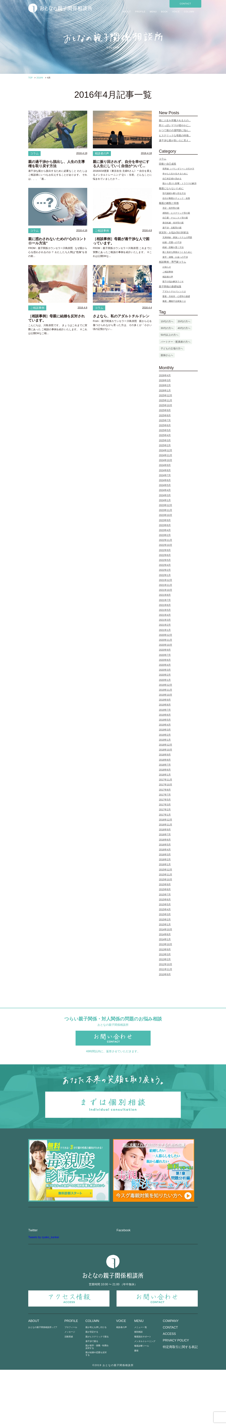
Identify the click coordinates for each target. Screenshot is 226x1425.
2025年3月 (165, 440)
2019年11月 (165, 689)
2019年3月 (165, 729)
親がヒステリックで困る (97, 1392)
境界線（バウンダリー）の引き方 (178, 169)
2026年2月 (165, 385)
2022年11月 (165, 540)
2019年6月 (165, 714)
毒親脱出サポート (142, 1392)
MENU (153, 11)
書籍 (136, 1406)
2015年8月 (165, 889)
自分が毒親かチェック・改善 (176, 198)
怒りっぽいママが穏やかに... (175, 125)
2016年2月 (165, 859)
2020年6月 (165, 659)
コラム (34, 153)
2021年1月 (165, 630)
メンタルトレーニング (144, 1396)
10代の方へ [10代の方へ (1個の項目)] (167, 321)
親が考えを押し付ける (96, 1382)
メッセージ (69, 1387)
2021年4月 (165, 615)
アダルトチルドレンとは (174, 291)
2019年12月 (165, 684)
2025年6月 (165, 425)
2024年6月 (165, 480)
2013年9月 (165, 949)
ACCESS (169, 1389)
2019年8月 (165, 704)
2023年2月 (165, 535)
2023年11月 (165, 510)
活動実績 (68, 1392)
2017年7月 (165, 794)
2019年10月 (165, 694)
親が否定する (91, 1387)
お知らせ (166, 267)
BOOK (164, 11)
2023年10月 (165, 515)
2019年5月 (165, 719)
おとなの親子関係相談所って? (42, 1382)
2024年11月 (165, 455)
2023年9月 (165, 520)
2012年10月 (165, 964)
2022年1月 (165, 575)
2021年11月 (165, 585)
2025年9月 (165, 410)
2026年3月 (165, 380)
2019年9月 (165, 699)
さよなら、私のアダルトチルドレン (121, 316)
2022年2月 (165, 570)
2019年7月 (165, 709)
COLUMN (189, 11)
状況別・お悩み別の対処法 (174, 232)
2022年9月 (165, 550)
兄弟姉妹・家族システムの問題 (177, 237)
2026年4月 (165, 375)
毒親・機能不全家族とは (174, 301)
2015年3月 (165, 914)
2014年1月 (165, 939)
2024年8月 (165, 470)
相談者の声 (102, 153)
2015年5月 (165, 904)
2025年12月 (165, 395)
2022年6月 (165, 555)
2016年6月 (165, 839)
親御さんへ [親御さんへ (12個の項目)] (167, 355)
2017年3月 (165, 804)
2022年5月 (165, 560)
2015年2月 (165, 919)
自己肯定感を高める (172, 178)
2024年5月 (165, 485)
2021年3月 (165, 619)
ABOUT (127, 11)
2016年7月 (165, 834)
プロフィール (70, 1382)
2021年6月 (165, 605)
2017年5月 (165, 799)
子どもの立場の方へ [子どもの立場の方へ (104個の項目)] (172, 348)
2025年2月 (165, 445)
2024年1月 (165, 500)
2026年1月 (165, 390)
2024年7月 (165, 475)
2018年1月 (165, 774)
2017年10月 (165, 784)
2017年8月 (165, 789)
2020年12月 (165, 635)
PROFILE (140, 11)
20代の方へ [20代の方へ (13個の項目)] (184, 321)
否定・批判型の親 (170, 208)
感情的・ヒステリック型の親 (176, 213)
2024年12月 (165, 450)
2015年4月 (165, 909)
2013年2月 (165, 959)
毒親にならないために (171, 188)
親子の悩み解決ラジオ (173, 281)
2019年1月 (165, 739)
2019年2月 (165, 734)
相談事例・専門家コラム (172, 261)
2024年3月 (165, 495)
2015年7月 (165, 894)
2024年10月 (165, 460)
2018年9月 (165, 754)
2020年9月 (165, 649)
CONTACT (185, 3)
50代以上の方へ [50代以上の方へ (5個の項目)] (169, 334)
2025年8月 (165, 415)
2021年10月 (165, 590)
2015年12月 (165, 869)
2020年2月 (165, 674)
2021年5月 (165, 610)
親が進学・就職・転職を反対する (97, 1402)
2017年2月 (165, 809)
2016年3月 (165, 854)
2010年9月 (165, 974)
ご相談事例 (102, 230)
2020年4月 (165, 664)
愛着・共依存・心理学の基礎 (176, 296)
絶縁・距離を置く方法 (173, 247)
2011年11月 (165, 969)
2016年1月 (165, 864)
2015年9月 (165, 884)
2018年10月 (165, 749)
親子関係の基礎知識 (170, 286)
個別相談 (138, 1387)
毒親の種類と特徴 (169, 203)
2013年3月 (165, 954)
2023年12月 (165, 505)
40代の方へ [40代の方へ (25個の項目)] (184, 328)
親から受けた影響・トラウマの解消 (179, 183)
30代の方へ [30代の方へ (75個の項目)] (167, 328)
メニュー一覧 (140, 1382)
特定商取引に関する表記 (180, 1402)
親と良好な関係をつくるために (177, 252)
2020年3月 (165, 669)
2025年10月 (165, 405)
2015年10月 (165, 879)
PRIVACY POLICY (176, 1396)
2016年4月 (165, 849)
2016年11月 (165, 824)
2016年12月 (165, 819)
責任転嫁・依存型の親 (173, 223)
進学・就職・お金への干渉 (175, 257)
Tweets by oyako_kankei (43, 1292)
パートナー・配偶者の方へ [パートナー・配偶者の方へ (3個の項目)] (175, 341)
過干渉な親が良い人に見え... (175, 140)
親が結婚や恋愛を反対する (96, 1409)
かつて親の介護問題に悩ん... (175, 130)
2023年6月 (165, 525)
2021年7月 (165, 600)
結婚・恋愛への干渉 (172, 242)
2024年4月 (165, 490)
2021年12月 (165, 580)
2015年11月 (165, 874)
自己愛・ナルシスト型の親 (175, 218)
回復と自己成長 (167, 163)
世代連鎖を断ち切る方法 (174, 193)
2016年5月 (165, 844)
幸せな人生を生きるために (175, 173)
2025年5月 (165, 430)
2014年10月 (165, 929)
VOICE (176, 11)
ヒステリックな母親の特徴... (175, 135)
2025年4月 (165, 435)
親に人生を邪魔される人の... (175, 120)
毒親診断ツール (141, 1401)
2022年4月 (165, 565)
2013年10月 (165, 944)
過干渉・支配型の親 (172, 227)
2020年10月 (165, 644)
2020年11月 (165, 639)
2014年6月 (165, 934)
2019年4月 (165, 724)
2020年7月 (165, 655)
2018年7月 (165, 764)
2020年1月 (165, 680)
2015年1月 (165, 924)
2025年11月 (165, 400)
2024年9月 (165, 465)
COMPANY (171, 1376)
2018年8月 (165, 759)
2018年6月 (165, 769)
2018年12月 (165, 744)
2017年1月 (165, 814)
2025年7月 (165, 420)
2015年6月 (165, 899)
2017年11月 (165, 779)
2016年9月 (165, 829)
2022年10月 (165, 545)
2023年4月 (165, 530)
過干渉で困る (91, 1396)
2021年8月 (165, 595)
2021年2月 (165, 624)
